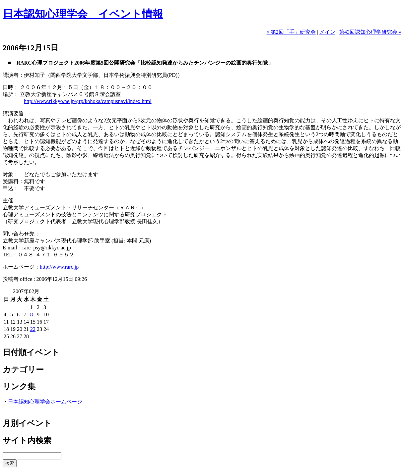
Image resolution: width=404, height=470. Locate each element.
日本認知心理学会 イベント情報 (83, 14)
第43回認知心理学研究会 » (370, 32)
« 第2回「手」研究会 (291, 32)
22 (32, 329)
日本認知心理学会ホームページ (45, 401)
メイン (327, 32)
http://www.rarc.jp (59, 267)
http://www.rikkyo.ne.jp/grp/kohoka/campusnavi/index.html (88, 101)
